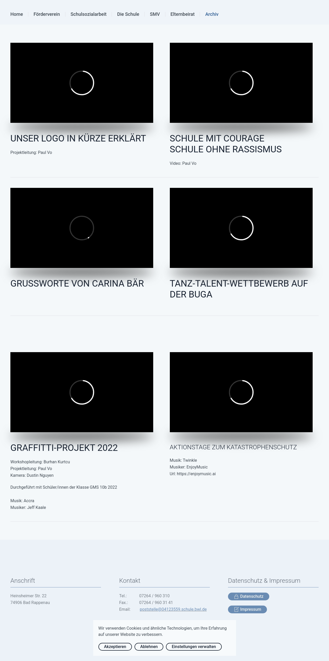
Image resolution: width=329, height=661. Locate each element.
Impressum (247, 609)
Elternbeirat (183, 14)
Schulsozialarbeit (89, 14)
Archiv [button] (211, 14)
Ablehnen (149, 646)
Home (16, 14)
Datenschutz (249, 596)
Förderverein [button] (46, 14)
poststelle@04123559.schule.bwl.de (173, 609)
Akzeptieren (115, 646)
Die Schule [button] (128, 14)
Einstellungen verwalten (194, 646)
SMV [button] (155, 14)
